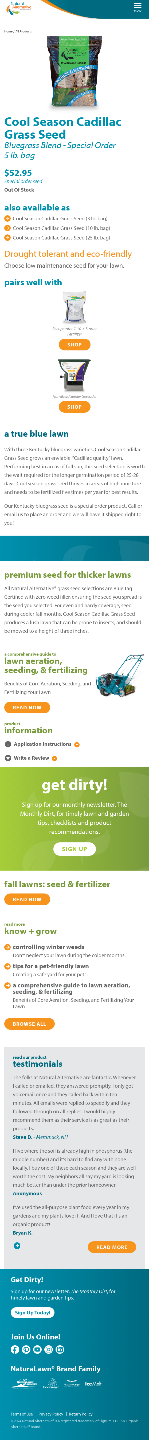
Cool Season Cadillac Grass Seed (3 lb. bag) (60, 218)
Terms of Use (22, 1414)
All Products (23, 31)
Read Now (27, 707)
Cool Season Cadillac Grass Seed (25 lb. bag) (61, 237)
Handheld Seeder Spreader (75, 396)
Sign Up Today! (32, 1312)
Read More (112, 1247)
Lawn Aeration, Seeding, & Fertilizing (71, 988)
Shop (74, 344)
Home (8, 31)
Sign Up (74, 849)
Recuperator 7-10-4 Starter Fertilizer (74, 331)
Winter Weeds (48, 947)
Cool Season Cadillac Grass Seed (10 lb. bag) (61, 228)
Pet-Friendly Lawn (51, 966)
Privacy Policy (50, 1414)
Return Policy (81, 1414)
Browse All (29, 1023)
